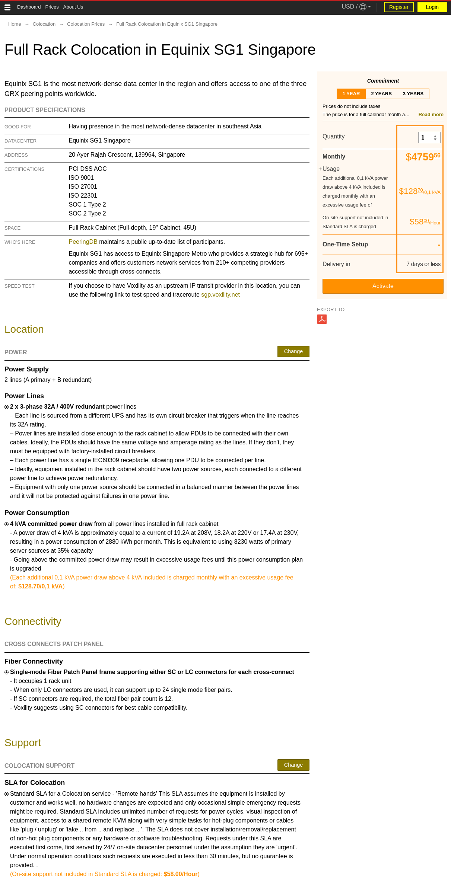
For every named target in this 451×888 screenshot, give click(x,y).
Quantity (334, 136)
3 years (413, 93)
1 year (351, 93)
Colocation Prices (86, 24)
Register (399, 7)
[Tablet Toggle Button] (7, 7)
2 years (381, 93)
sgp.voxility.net (220, 294)
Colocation (44, 24)
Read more (431, 114)
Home (14, 24)
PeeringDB (83, 242)
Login (432, 7)
